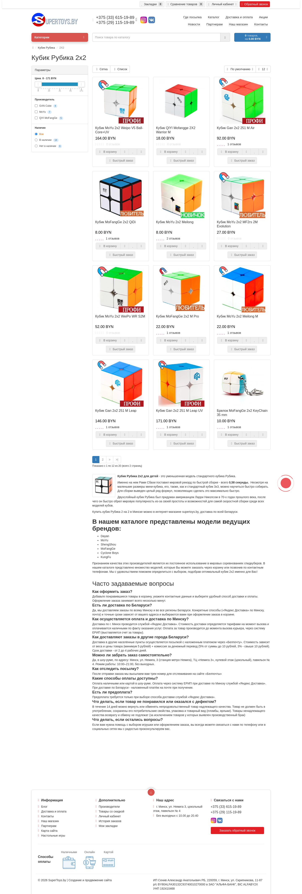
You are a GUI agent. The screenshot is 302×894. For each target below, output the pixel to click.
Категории (59, 37)
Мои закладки (108, 826)
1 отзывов (234, 144)
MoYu (43, 112)
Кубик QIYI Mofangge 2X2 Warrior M (175, 130)
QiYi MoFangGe (49, 118)
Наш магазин (50, 821)
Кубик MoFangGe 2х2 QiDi (115, 222)
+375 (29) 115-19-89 (226, 812)
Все (39, 134)
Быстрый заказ (120, 160)
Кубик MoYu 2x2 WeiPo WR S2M (120, 316)
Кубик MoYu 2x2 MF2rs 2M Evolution (237, 224)
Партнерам (48, 826)
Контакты (47, 816)
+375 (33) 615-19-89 (226, 806)
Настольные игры (53, 835)
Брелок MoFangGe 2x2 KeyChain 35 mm (242, 413)
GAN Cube (46, 106)
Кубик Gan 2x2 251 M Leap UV (179, 410)
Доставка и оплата (53, 811)
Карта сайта (49, 830)
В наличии (47, 140)
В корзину (108, 151)
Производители (109, 806)
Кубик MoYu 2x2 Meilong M (237, 316)
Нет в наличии (48, 146)
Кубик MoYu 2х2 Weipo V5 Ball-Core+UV (119, 130)
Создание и (76, 880)
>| (117, 459)
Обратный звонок (255, 4)
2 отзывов (173, 238)
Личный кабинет (110, 816)
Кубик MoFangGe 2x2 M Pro (177, 316)
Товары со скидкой (111, 811)
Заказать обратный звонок (237, 830)
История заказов (110, 821)
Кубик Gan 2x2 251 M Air (236, 128)
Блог (44, 806)
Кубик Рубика (46, 47)
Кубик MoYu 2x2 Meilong (175, 222)
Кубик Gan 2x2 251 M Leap (115, 410)
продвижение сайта (98, 880)
